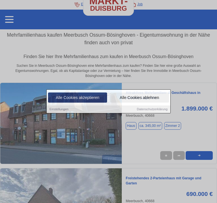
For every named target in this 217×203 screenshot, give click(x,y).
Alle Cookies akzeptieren (77, 98)
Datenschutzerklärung (152, 109)
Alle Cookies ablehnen (139, 98)
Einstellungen (58, 109)
